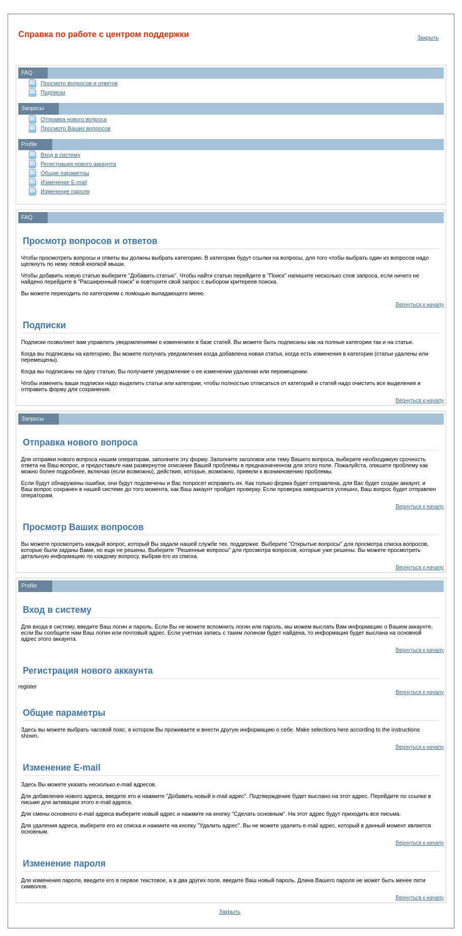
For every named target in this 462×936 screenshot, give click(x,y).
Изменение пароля (65, 191)
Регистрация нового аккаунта (78, 164)
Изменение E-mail (64, 182)
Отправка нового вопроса (73, 119)
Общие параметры (65, 173)
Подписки (53, 92)
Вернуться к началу (420, 304)
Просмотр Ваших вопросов (76, 128)
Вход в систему (60, 155)
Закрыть (428, 37)
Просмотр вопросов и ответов (79, 83)
